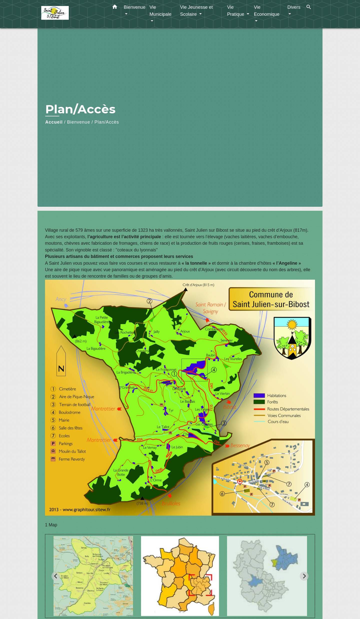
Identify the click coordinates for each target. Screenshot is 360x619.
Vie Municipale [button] (161, 10)
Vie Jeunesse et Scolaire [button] (196, 10)
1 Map (51, 524)
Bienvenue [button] (135, 7)
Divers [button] (294, 7)
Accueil (54, 122)
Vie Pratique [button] (236, 10)
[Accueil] (72, 14)
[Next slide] (304, 576)
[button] (115, 8)
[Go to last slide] (56, 576)
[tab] (176, 612)
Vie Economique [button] (267, 10)
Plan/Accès (106, 122)
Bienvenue (78, 122)
